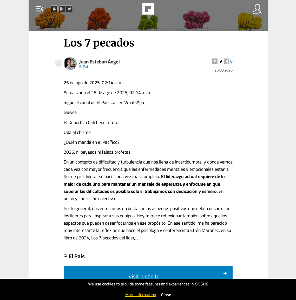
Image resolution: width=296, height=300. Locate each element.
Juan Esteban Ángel (99, 61)
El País (84, 66)
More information (140, 294)
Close (166, 294)
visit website (178, 276)
